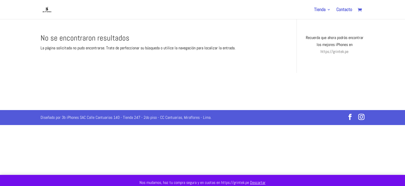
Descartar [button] (258, 182)
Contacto (344, 10)
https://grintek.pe (334, 51)
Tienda (319, 10)
